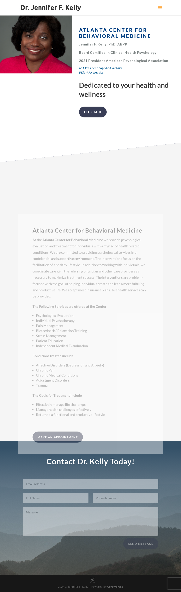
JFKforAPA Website (91, 73)
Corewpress (115, 587)
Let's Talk (93, 112)
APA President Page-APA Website (101, 69)
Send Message (140, 545)
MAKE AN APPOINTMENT (58, 444)
